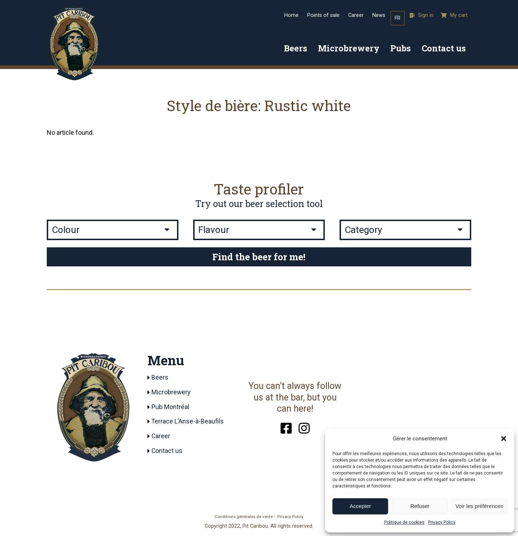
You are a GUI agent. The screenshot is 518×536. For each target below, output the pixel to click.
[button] (503, 438)
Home (291, 15)
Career (356, 15)
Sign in (421, 15)
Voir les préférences (479, 506)
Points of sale (323, 15)
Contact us (444, 48)
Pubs (400, 48)
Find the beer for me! (259, 257)
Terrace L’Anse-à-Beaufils (187, 422)
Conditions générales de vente (243, 516)
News (378, 15)
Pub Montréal (170, 407)
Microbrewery (349, 48)
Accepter (360, 506)
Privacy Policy (441, 522)
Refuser (420, 506)
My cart (454, 15)
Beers (295, 48)
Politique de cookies (404, 522)
